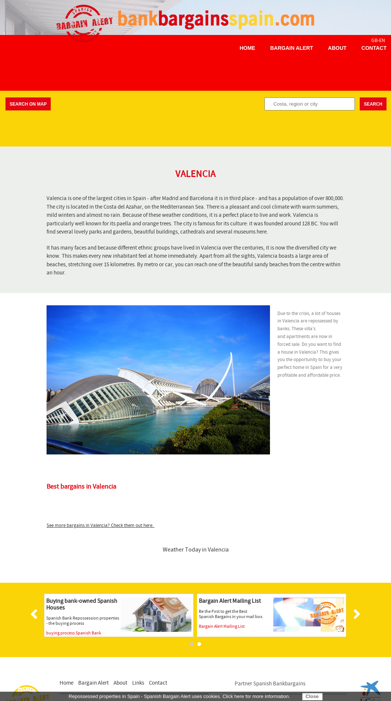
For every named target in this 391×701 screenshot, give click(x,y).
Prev (35, 614)
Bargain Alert (291, 48)
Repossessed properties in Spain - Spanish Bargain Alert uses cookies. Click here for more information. (179, 696)
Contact (374, 48)
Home (247, 48)
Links (138, 683)
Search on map (28, 104)
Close (311, 696)
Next (356, 614)
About (337, 48)
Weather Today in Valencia (196, 549)
